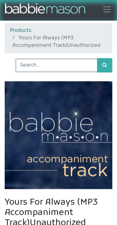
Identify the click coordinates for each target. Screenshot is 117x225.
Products (20, 31)
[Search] (104, 65)
